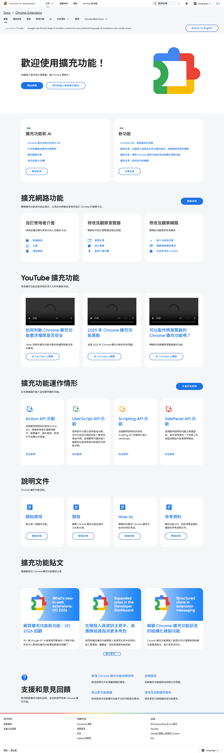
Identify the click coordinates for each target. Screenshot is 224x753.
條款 (6, 750)
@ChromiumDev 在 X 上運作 (164, 724)
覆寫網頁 (38, 251)
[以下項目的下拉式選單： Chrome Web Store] (107, 19)
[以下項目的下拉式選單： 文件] (53, 3)
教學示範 (40, 19)
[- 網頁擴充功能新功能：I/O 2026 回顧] (50, 628)
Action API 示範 (40, 418)
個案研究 (64, 3)
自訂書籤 (99, 245)
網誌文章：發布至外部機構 (134, 160)
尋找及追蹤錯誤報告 (158, 692)
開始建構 (32, 85)
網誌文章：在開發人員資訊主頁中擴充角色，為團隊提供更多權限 (154, 148)
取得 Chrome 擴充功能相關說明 (112, 676)
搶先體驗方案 (34, 154)
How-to (126, 516)
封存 (79, 733)
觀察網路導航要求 (166, 245)
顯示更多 (112, 653)
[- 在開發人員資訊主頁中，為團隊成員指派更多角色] (112, 628)
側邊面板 (38, 240)
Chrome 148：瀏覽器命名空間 (136, 143)
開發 (29, 19)
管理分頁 (99, 240)
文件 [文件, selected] (48, 3)
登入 (218, 3)
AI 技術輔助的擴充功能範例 (41, 148)
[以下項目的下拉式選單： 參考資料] (68, 19)
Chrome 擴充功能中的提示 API (43, 143)
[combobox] (167, 3)
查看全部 (129, 171)
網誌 (75, 3)
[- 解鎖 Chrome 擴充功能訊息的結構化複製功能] (174, 628)
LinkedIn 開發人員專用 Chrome (165, 733)
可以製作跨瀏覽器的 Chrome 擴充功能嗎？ (170, 333)
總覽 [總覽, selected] (6, 19)
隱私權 (13, 750)
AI (51, 19)
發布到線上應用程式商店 (65, 85)
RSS (152, 738)
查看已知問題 (10, 728)
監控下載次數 (102, 251)
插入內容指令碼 (165, 240)
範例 (77, 19)
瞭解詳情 (192, 201)
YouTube (154, 728)
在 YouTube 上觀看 (42, 356)
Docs (7, 13)
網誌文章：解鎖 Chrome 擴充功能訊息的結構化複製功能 (150, 154)
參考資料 (61, 19)
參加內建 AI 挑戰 (36, 160)
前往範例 (30, 454)
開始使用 (17, 19)
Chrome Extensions (28, 13)
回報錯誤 (150, 676)
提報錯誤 (8, 724)
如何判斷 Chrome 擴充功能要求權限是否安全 (49, 333)
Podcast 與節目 (84, 738)
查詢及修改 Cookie (167, 251)
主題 (35, 245)
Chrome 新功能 (90, 3)
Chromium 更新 (84, 724)
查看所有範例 (189, 386)
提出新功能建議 (101, 692)
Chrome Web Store (94, 19)
